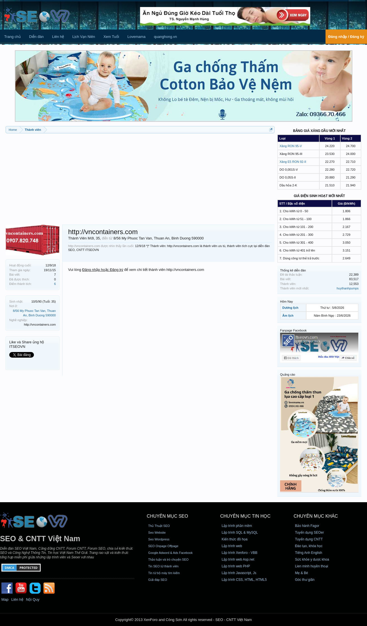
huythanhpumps (348, 288)
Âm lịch (288, 315)
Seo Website (157, 532)
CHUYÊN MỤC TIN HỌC (245, 516)
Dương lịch (290, 307)
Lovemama (137, 37)
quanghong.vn (165, 37)
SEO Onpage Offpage (163, 546)
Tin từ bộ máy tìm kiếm (164, 573)
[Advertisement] (140, 177)
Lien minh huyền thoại (311, 566)
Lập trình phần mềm (236, 526)
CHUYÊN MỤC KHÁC (316, 516)
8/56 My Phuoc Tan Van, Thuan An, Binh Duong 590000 (159, 238)
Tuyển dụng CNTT (309, 539)
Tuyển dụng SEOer (309, 532)
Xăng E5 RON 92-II (293, 161)
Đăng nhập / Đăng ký (346, 37)
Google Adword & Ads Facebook (170, 552)
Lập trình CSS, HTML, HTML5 (244, 580)
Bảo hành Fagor (307, 526)
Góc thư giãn (304, 580)
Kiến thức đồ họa (234, 539)
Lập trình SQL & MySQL (239, 532)
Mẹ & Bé (301, 573)
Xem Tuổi (111, 37)
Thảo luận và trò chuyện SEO (168, 559)
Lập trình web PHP (235, 566)
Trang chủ (12, 37)
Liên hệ (58, 37)
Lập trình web (231, 546)
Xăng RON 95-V (291, 146)
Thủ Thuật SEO (159, 525)
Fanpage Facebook (293, 330)
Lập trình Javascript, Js (238, 573)
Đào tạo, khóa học (308, 546)
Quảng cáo (287, 374)
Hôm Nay (286, 301)
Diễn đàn (36, 37)
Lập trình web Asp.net (237, 559)
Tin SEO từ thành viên (163, 566)
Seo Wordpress (159, 539)
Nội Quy (33, 599)
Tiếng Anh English (308, 553)
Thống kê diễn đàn (293, 270)
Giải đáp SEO (157, 579)
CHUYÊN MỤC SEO (167, 516)
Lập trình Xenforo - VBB (239, 553)
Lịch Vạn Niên (83, 37)
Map (4, 599)
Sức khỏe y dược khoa (312, 559)
